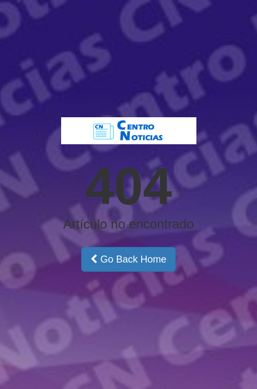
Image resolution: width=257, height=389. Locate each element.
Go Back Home (128, 259)
